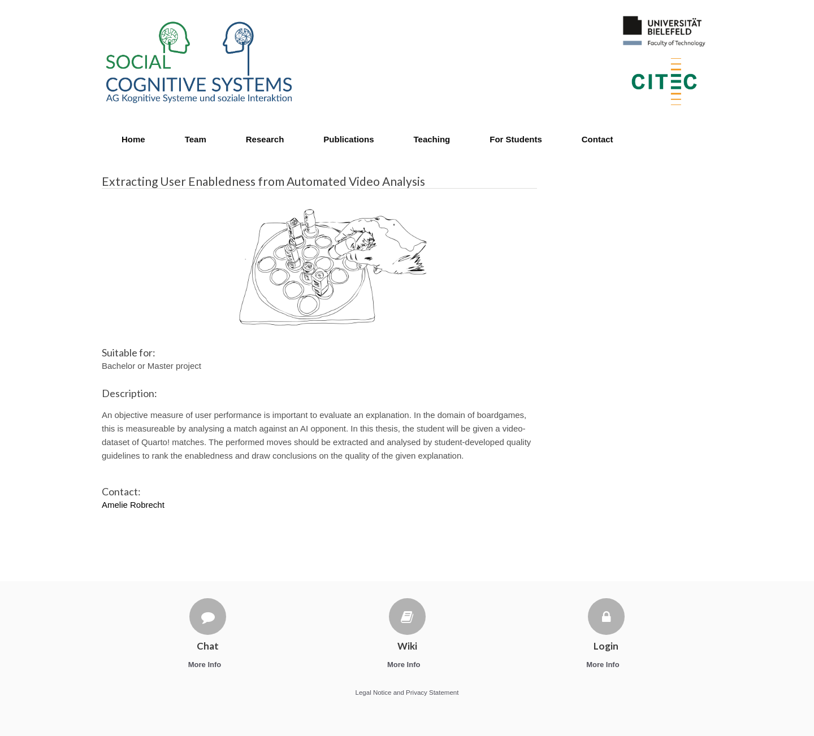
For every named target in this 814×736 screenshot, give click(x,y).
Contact (597, 139)
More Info (208, 664)
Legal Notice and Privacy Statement (407, 692)
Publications (348, 139)
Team (195, 139)
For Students (516, 139)
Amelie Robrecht (133, 504)
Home (133, 139)
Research (265, 139)
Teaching (432, 139)
